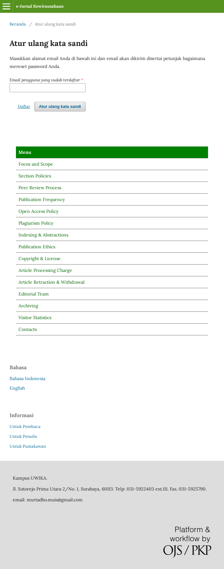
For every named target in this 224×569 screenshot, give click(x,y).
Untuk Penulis (23, 436)
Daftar (24, 106)
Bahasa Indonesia (27, 378)
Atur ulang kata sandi (60, 106)
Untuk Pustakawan (28, 446)
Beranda (18, 24)
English (17, 388)
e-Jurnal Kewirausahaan (39, 6)
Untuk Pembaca (25, 426)
